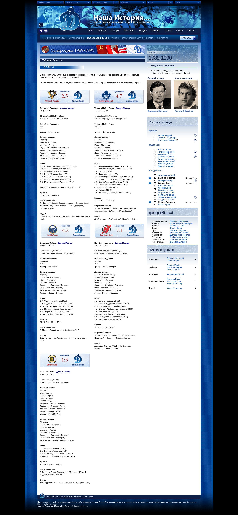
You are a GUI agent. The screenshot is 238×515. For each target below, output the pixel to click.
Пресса (168, 30)
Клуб (90, 30)
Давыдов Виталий (178, 242)
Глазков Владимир (178, 230)
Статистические (100, 3)
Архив (179, 30)
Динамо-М (162, 38)
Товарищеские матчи (131, 38)
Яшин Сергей (173, 270)
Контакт (190, 30)
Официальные (72, 3)
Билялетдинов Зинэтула (181, 223)
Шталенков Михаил (167, 140)
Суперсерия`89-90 (97, 38)
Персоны (102, 30)
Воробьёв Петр (177, 226)
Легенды (155, 30)
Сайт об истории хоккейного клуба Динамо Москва (70, 19)
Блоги (150, 3)
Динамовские (44, 3)
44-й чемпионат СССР (55, 38)
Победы (142, 30)
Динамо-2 (150, 38)
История (115, 30)
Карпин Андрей (165, 135)
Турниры (114, 38)
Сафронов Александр (180, 237)
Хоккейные (125, 3)
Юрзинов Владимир (179, 221)
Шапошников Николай (180, 235)
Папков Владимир (178, 239)
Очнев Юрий (176, 228)
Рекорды (129, 30)
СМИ (178, 3)
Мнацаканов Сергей (179, 233)
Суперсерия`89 (77, 38)
